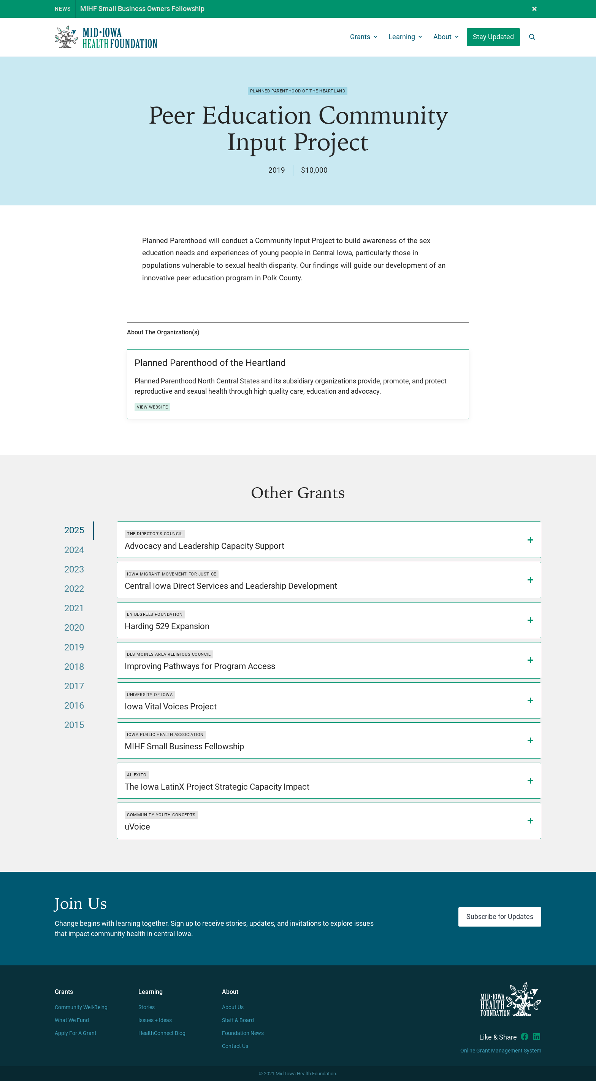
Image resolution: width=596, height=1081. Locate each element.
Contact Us (235, 1046)
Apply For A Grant (76, 1033)
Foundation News (243, 1033)
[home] (106, 37)
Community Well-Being (81, 1007)
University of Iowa (150, 694)
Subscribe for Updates (499, 916)
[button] (534, 9)
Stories (146, 1007)
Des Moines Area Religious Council (169, 654)
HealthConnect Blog (161, 1033)
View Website (152, 407)
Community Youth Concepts (161, 814)
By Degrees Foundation (155, 614)
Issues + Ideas (155, 1020)
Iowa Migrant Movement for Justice (171, 574)
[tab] (74, 530)
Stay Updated (493, 37)
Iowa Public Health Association (165, 734)
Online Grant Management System (500, 1051)
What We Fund (72, 1020)
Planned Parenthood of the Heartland (298, 91)
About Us (233, 1007)
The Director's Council (154, 533)
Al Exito (136, 775)
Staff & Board (238, 1020)
